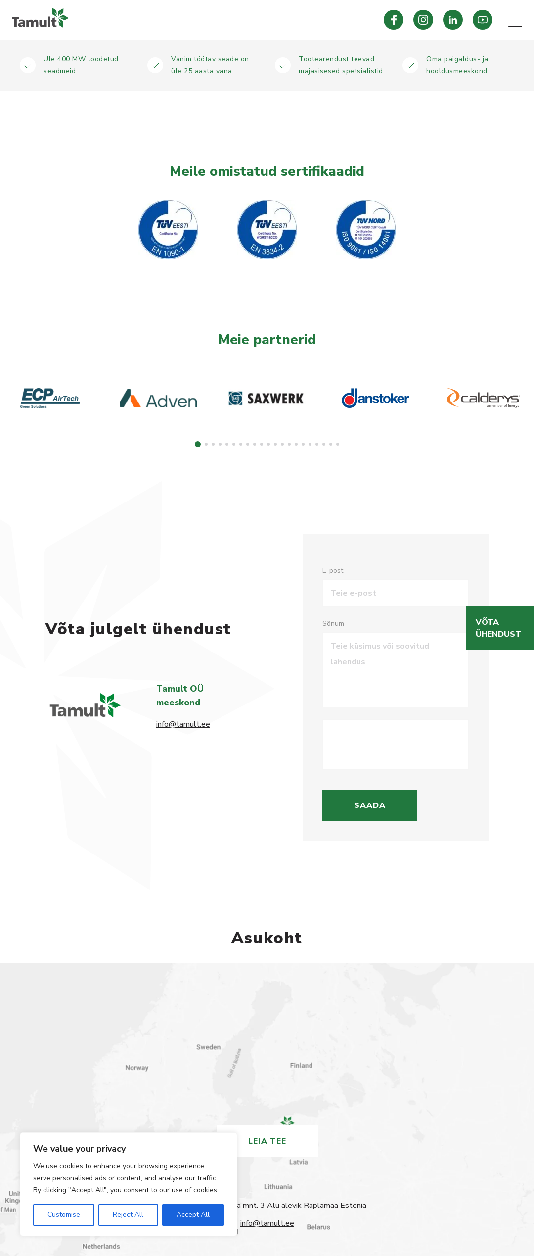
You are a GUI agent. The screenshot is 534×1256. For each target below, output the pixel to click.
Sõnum (333, 623)
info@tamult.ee (183, 724)
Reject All (128, 1214)
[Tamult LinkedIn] (453, 20)
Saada (370, 805)
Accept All (193, 1214)
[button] (198, 444)
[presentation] (405, 744)
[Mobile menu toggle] (515, 20)
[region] (128, 1184)
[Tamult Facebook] (393, 20)
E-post (332, 570)
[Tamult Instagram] (423, 20)
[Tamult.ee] (182, 20)
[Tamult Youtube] (482, 20)
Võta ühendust (498, 628)
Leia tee (267, 1141)
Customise (63, 1214)
